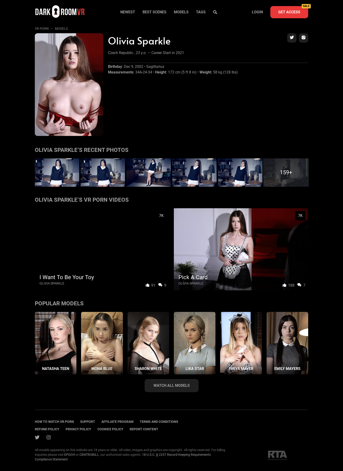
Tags (201, 12)
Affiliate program (117, 422)
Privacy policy (78, 429)
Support (87, 422)
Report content (144, 429)
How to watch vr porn (54, 422)
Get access (293, 10)
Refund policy (47, 429)
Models (181, 12)
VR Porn (42, 28)
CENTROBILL (89, 454)
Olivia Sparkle (51, 283)
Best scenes (154, 12)
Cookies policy (110, 429)
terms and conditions (159, 422)
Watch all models (172, 385)
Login (257, 12)
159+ (286, 172)
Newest (127, 12)
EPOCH (69, 454)
